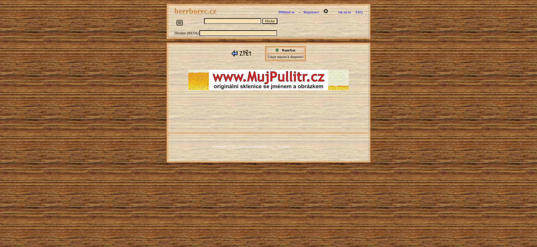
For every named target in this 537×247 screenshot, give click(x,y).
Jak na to (344, 12)
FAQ (359, 12)
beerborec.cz (196, 11)
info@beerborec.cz (306, 146)
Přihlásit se (286, 12)
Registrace (311, 12)
